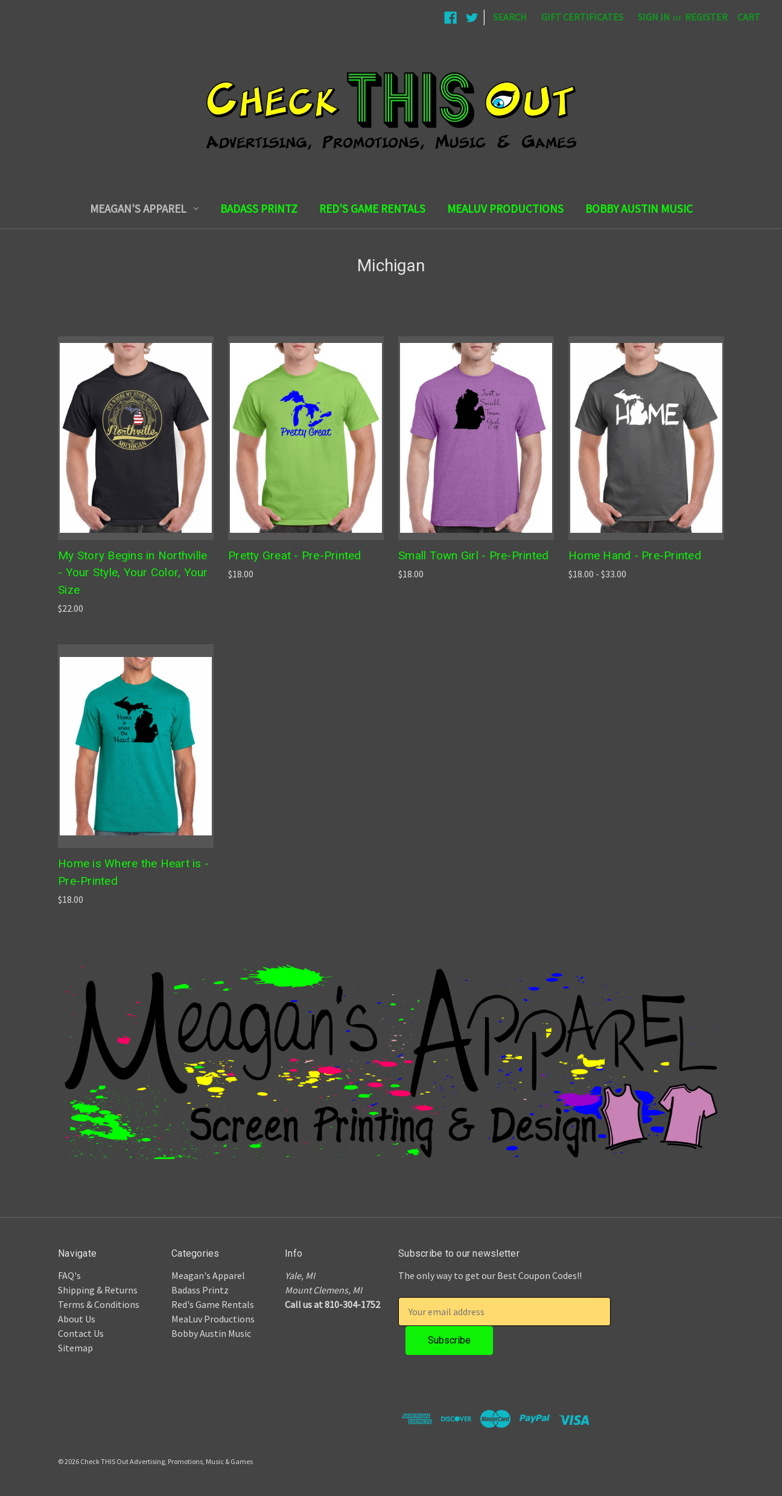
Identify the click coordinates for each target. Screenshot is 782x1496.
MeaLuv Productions (505, 208)
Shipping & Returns (98, 1290)
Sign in (654, 17)
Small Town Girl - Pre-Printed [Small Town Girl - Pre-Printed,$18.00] (473, 555)
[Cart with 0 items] (749, 17)
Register (706, 17)
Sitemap (75, 1348)
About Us (76, 1319)
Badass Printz (258, 208)
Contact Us (81, 1333)
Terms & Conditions (98, 1304)
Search (510, 17)
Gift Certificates (582, 17)
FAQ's (69, 1275)
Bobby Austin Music (639, 208)
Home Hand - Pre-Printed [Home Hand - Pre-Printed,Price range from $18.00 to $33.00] (634, 555)
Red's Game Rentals (372, 208)
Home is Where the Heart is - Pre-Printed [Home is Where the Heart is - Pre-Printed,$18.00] (133, 872)
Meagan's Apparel (144, 208)
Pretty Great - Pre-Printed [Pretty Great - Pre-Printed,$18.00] (294, 555)
